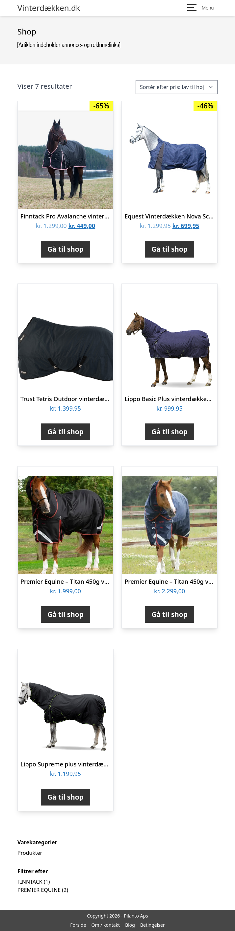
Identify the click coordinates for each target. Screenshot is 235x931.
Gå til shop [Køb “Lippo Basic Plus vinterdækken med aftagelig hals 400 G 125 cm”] (169, 431)
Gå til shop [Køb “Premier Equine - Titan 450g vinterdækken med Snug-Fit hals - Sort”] (65, 614)
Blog (130, 925)
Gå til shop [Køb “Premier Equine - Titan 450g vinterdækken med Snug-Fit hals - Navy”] (169, 614)
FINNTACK (29, 881)
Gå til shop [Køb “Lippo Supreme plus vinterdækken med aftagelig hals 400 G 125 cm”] (65, 797)
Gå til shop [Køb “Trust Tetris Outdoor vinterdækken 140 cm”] (65, 431)
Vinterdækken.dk (48, 8)
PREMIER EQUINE (39, 890)
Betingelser (152, 925)
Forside (78, 925)
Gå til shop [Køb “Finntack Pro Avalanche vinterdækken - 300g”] (65, 249)
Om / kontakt (105, 925)
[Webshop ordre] (177, 87)
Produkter (29, 852)
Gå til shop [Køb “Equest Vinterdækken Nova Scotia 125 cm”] (169, 249)
